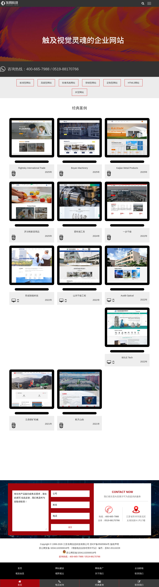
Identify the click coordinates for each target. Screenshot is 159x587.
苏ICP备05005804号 (100, 544)
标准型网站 (25, 83)
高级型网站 (46, 83)
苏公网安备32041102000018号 (79, 552)
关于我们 (99, 573)
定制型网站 (112, 83)
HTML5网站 (133, 83)
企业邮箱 (139, 568)
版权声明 (114, 544)
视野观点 (59, 573)
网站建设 (59, 568)
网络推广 (99, 568)
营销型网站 (90, 83)
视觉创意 (20, 573)
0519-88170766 (65, 69)
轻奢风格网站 (68, 83)
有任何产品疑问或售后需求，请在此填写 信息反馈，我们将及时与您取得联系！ (30, 511)
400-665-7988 (37, 69)
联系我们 (139, 573)
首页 (20, 568)
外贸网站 (79, 92)
